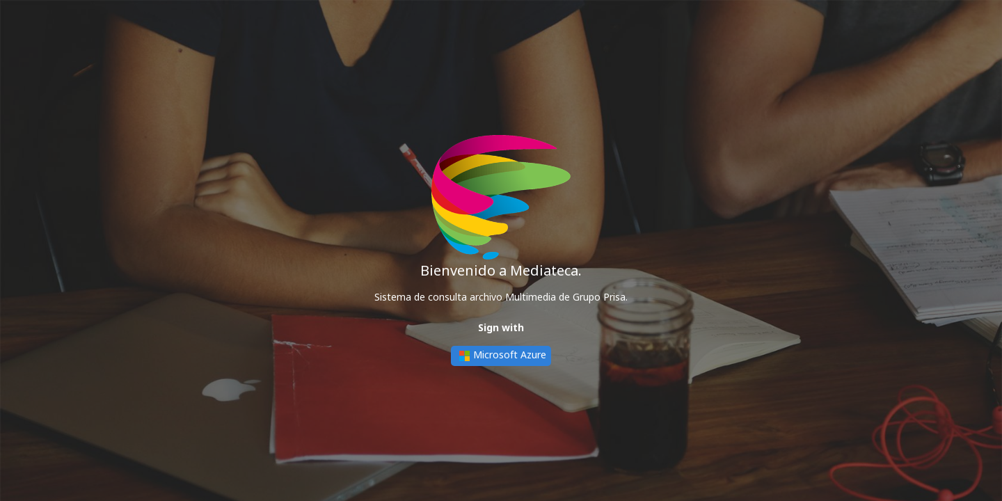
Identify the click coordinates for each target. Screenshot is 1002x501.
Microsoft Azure (501, 356)
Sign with (501, 327)
